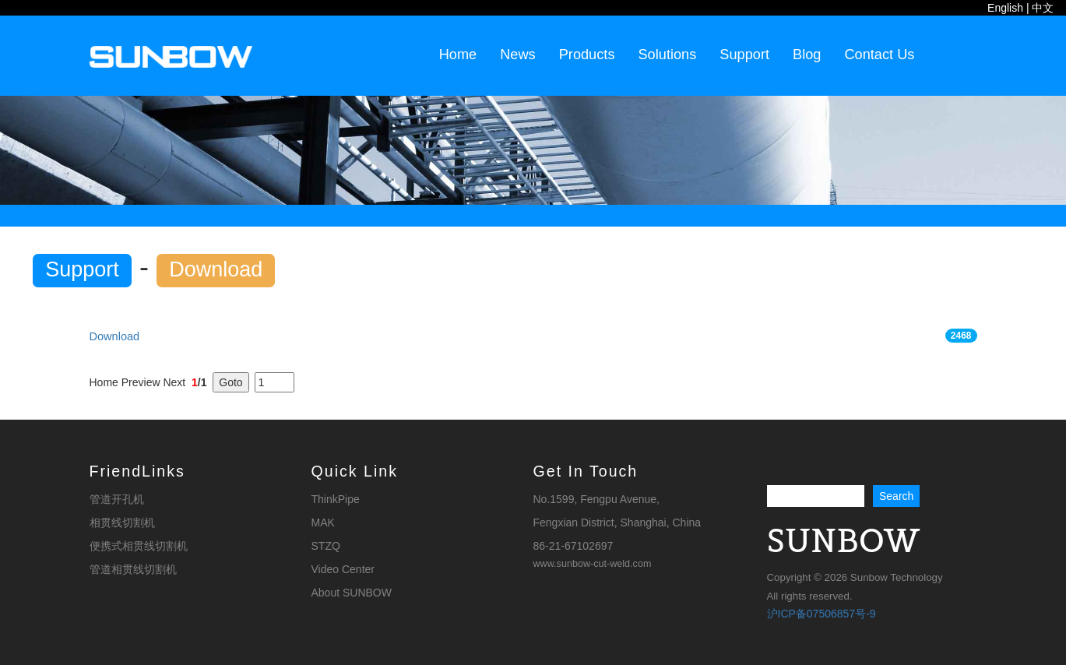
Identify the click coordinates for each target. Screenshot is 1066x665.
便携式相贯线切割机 (139, 546)
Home (458, 54)
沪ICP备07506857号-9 (821, 613)
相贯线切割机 (122, 522)
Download (115, 336)
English (1005, 8)
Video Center (343, 569)
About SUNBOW (351, 592)
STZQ (325, 546)
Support (744, 54)
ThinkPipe (335, 499)
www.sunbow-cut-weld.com (592, 563)
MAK (323, 522)
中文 (1043, 8)
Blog (807, 54)
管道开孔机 (117, 499)
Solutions (667, 54)
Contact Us (879, 54)
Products (587, 54)
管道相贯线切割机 (133, 569)
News (517, 54)
